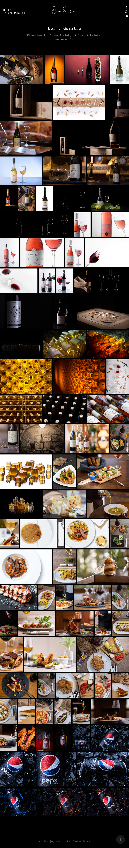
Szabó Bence (81, 841)
